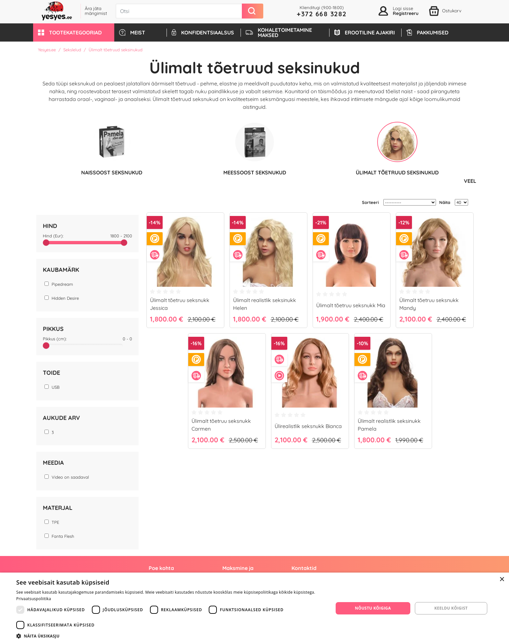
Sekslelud (72, 49)
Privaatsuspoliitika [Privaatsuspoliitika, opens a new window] (33, 598)
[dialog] (254, 608)
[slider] (46, 242)
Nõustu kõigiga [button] (373, 608)
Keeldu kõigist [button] (451, 608)
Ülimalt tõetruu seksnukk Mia (350, 305)
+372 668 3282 (322, 14)
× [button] (501, 579)
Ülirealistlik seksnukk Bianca (308, 426)
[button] (73, 32)
